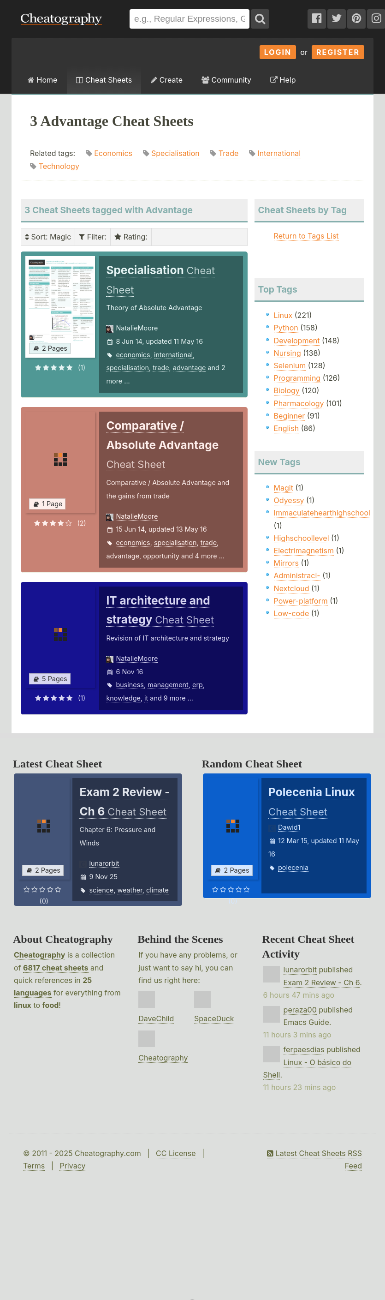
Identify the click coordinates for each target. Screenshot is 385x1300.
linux (22, 1005)
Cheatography (39, 954)
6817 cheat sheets (55, 967)
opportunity (161, 556)
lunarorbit (104, 863)
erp (197, 685)
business (130, 685)
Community (226, 79)
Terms (34, 1165)
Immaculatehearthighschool (322, 512)
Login (278, 52)
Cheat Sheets (104, 79)
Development (297, 340)
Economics (113, 153)
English (286, 428)
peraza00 (300, 1009)
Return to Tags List (306, 235)
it (146, 698)
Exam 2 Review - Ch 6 (322, 982)
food (50, 1005)
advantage (189, 367)
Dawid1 (289, 827)
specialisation (127, 367)
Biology (287, 390)
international (173, 355)
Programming (297, 378)
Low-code (291, 613)
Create (167, 79)
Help (283, 79)
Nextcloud (291, 588)
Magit (283, 487)
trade (161, 367)
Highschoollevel (301, 538)
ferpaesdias (304, 1049)
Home (42, 79)
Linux (283, 315)
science (101, 890)
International (279, 153)
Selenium (290, 365)
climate (157, 890)
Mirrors (286, 563)
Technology (59, 166)
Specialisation (175, 153)
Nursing (287, 353)
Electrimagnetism (304, 550)
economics (133, 355)
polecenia (293, 867)
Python (286, 327)
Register (338, 52)
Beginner (289, 415)
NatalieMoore (137, 328)
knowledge (123, 698)
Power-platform (301, 600)
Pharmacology (299, 403)
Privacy (72, 1165)
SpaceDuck (214, 1018)
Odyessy (289, 500)
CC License (176, 1153)
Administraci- (297, 575)
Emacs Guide (306, 1022)
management (168, 685)
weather (129, 890)
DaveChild (156, 1018)
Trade (229, 153)
